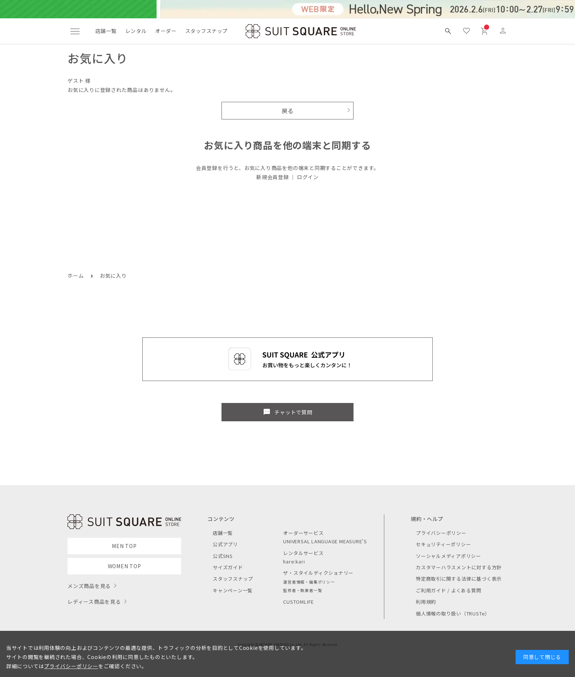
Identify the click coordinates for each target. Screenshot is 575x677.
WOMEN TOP (124, 566)
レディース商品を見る (94, 601)
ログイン (308, 177)
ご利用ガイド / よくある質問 (448, 590)
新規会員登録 (272, 177)
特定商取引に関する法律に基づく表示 (459, 578)
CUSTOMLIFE (298, 601)
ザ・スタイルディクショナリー (318, 572)
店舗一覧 (106, 30)
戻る (288, 110)
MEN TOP (124, 546)
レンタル (136, 30)
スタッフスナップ (206, 30)
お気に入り (113, 275)
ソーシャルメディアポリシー (448, 555)
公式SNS (223, 555)
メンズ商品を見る (89, 585)
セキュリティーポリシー (443, 544)
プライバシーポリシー (441, 532)
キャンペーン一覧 (233, 590)
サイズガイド (228, 567)
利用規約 (426, 601)
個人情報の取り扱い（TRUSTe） (453, 613)
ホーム (75, 275)
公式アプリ (225, 544)
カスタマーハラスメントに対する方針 (459, 567)
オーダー (165, 30)
